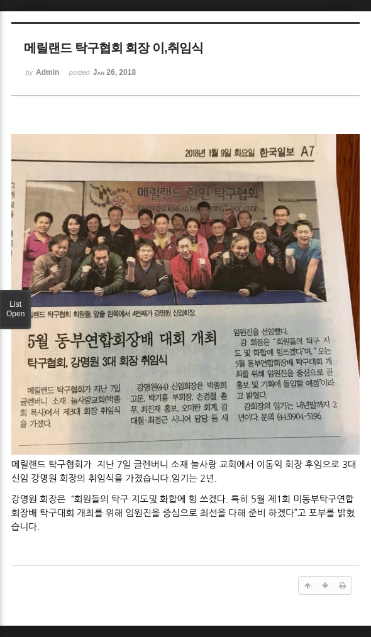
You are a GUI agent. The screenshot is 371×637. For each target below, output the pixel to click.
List (15, 309)
